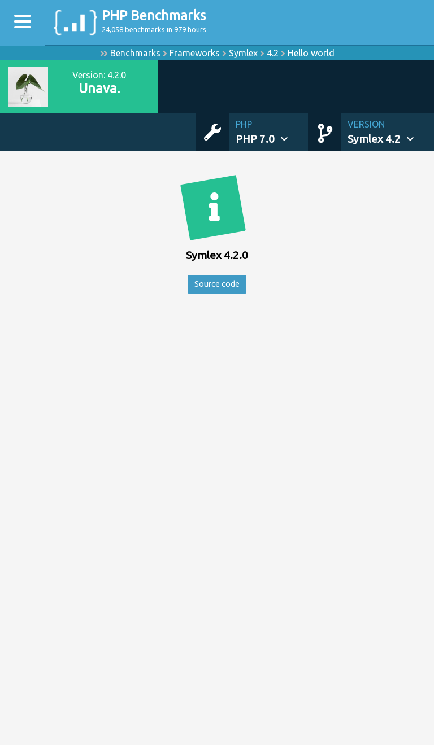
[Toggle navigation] (22, 23)
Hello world (311, 53)
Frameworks (195, 53)
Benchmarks (135, 53)
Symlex (243, 53)
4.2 (273, 53)
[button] (272, 132)
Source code (217, 286)
